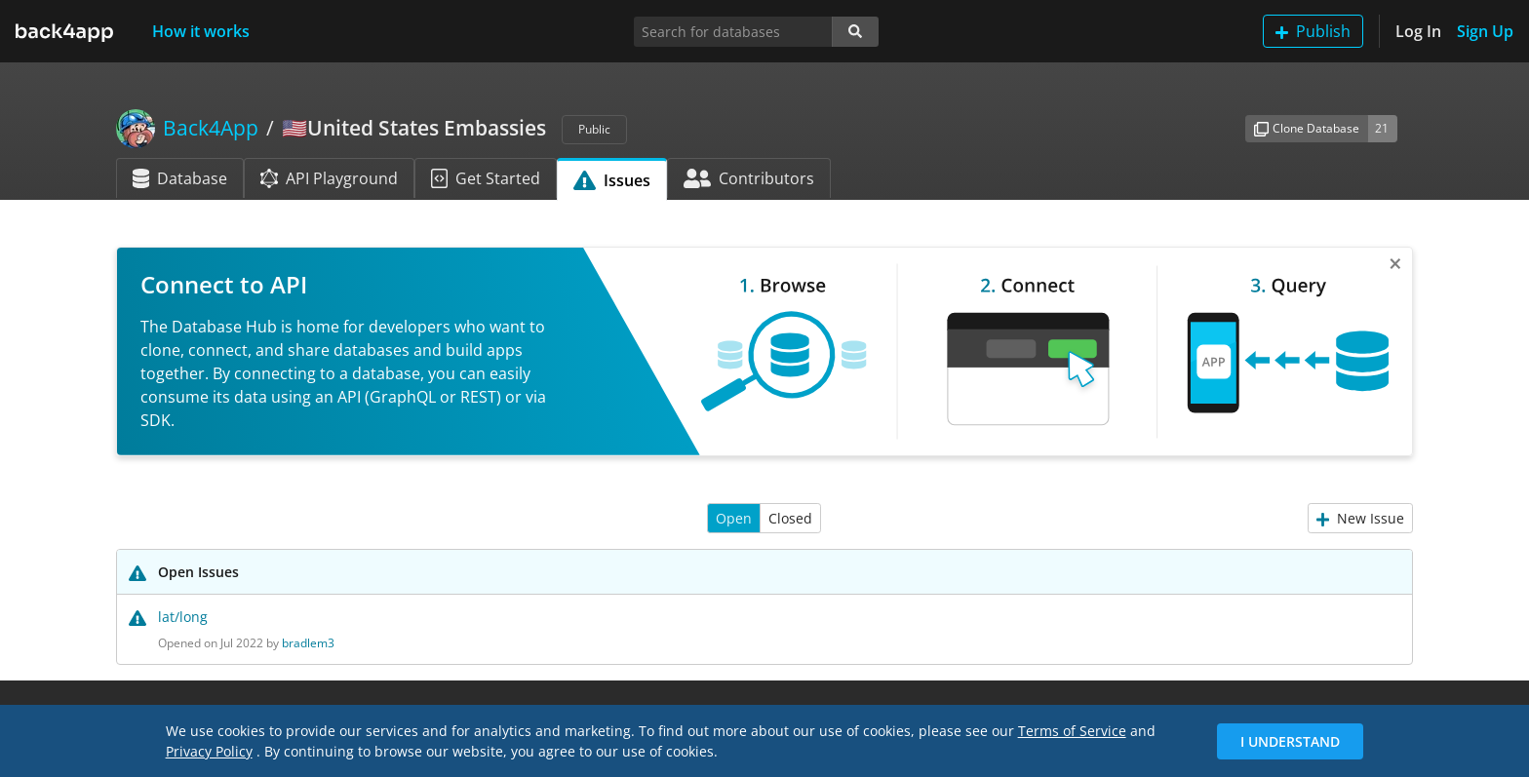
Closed (790, 518)
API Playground (329, 178)
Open (734, 518)
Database (180, 178)
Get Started (485, 178)
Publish (1313, 31)
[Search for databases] (733, 32)
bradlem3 (308, 643)
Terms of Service (1072, 730)
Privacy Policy (209, 751)
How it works (201, 31)
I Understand (1290, 741)
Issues (611, 180)
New (1360, 518)
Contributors (749, 178)
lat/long (183, 616)
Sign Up (1485, 31)
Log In (1418, 31)
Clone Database (1306, 128)
